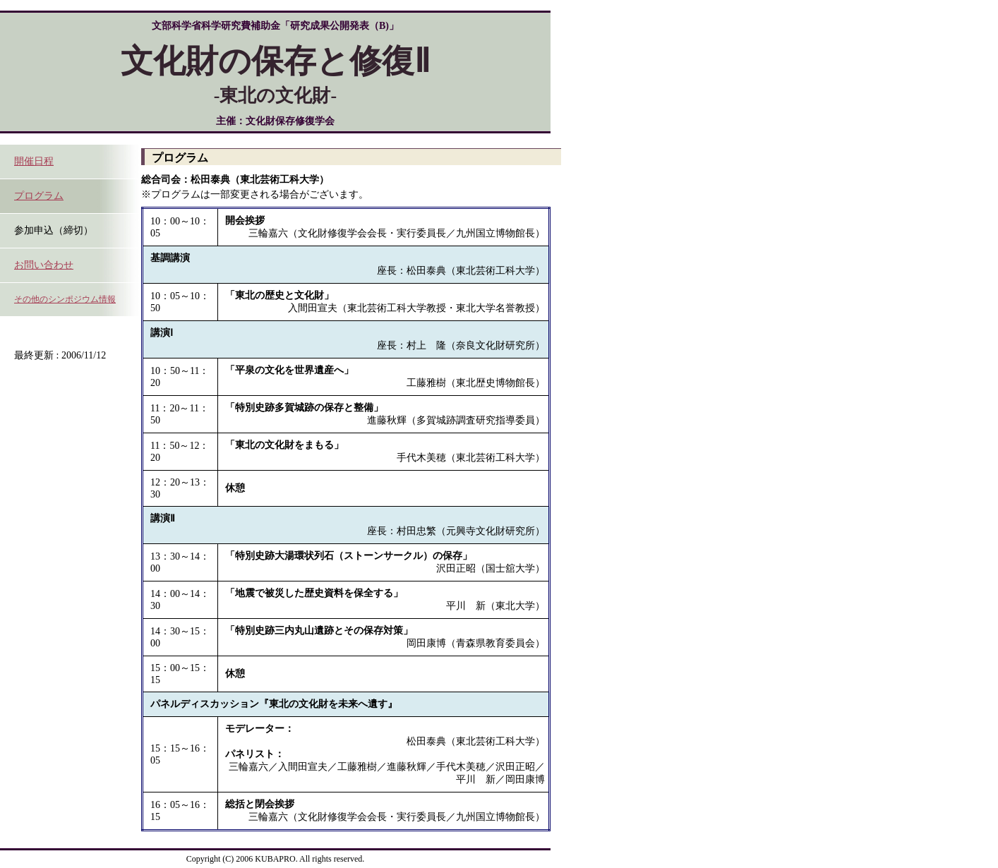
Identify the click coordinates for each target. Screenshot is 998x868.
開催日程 (34, 161)
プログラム (39, 196)
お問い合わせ (43, 265)
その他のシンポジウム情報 (65, 299)
